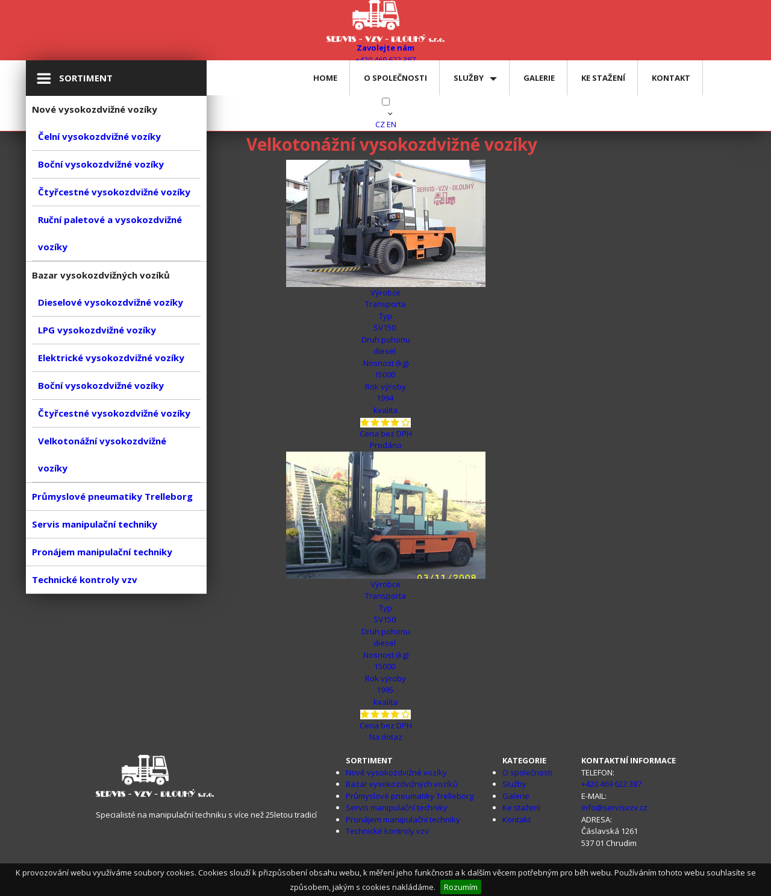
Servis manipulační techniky (94, 524)
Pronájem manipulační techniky (102, 552)
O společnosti (395, 77)
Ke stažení (603, 77)
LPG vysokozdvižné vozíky (97, 330)
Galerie (539, 77)
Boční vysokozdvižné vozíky (101, 164)
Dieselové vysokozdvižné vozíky (110, 302)
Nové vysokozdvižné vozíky (396, 772)
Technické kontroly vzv (84, 579)
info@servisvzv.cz (614, 807)
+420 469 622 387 (611, 783)
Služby (469, 77)
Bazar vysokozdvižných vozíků (402, 783)
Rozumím (461, 887)
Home (325, 77)
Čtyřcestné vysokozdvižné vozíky (114, 192)
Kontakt (671, 77)
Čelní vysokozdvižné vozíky (99, 136)
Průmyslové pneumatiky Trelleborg (112, 496)
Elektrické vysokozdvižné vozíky (111, 358)
